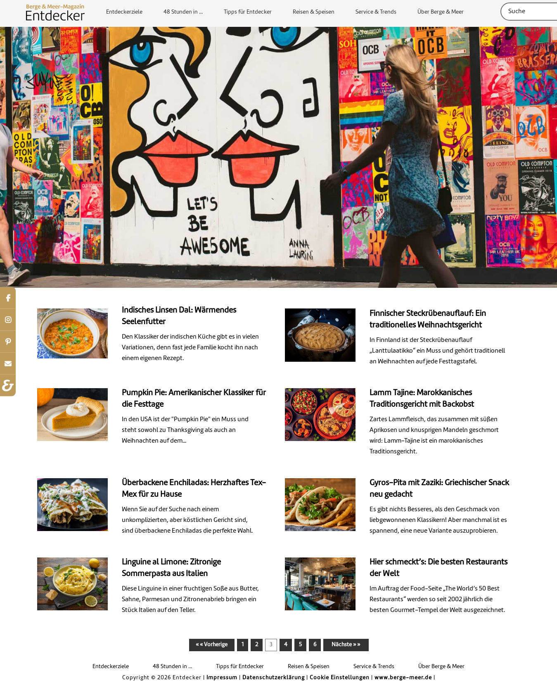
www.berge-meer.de (403, 678)
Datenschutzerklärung (273, 678)
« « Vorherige (212, 644)
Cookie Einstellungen (340, 678)
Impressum (221, 678)
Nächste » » (346, 644)
